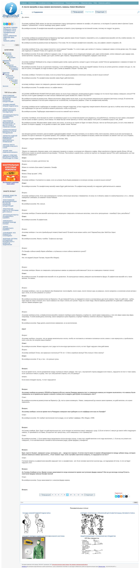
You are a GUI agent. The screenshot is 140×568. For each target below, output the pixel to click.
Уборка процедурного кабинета (8, 228)
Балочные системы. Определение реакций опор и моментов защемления (10, 241)
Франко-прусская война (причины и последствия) (9, 110)
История (6, 62)
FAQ (4, 39)
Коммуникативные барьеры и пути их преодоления (10, 131)
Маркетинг (10, 65)
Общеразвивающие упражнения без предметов (98, 536)
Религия (6, 74)
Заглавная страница (10, 27)
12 (78, 495)
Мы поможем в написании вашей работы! (79, 564)
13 (82, 495)
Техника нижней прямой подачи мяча (36, 513)
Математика (12, 66)
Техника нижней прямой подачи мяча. (11, 105)
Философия (14, 80)
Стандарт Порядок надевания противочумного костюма (43, 536)
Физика (11, 78)
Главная (24, 3)
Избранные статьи (9, 29)
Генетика (10, 56)
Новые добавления (10, 36)
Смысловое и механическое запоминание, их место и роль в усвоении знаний (9, 124)
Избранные (32, 3)
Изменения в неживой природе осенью (9, 222)
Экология (5, 86)
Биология (8, 54)
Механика (15, 69)
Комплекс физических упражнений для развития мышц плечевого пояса (107, 513)
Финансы (15, 81)
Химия (16, 83)
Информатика (7, 60)
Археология (7, 53)
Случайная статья (9, 31)
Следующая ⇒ (101, 12)
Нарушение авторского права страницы (60, 564)
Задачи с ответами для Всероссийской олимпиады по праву (10, 156)
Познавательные (58, 3)
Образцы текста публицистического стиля (10, 146)
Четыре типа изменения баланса (10, 151)
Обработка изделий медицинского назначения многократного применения (10, 139)
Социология (9, 75)
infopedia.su (24, 566)
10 (71, 495)
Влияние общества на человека (10, 196)
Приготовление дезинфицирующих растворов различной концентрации (10, 98)
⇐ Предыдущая (77, 12)
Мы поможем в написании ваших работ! (10, 183)
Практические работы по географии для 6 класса (10, 210)
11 (74, 495)
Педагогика (6, 72)
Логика (8, 63)
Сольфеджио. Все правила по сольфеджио (9, 234)
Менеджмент (14, 68)
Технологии (10, 77)
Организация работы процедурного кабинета (10, 116)
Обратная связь (8, 37)
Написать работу (9, 41)
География (12, 57)
